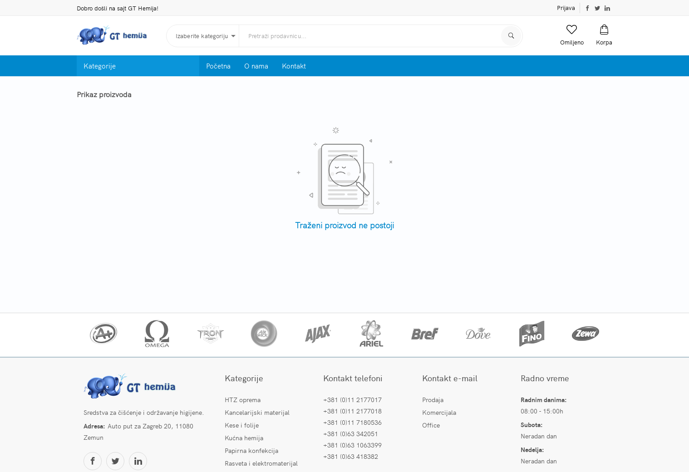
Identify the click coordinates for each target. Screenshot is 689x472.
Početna (218, 65)
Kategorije (100, 65)
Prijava (566, 7)
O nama (256, 65)
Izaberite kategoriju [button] (202, 35)
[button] (572, 35)
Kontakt (294, 65)
